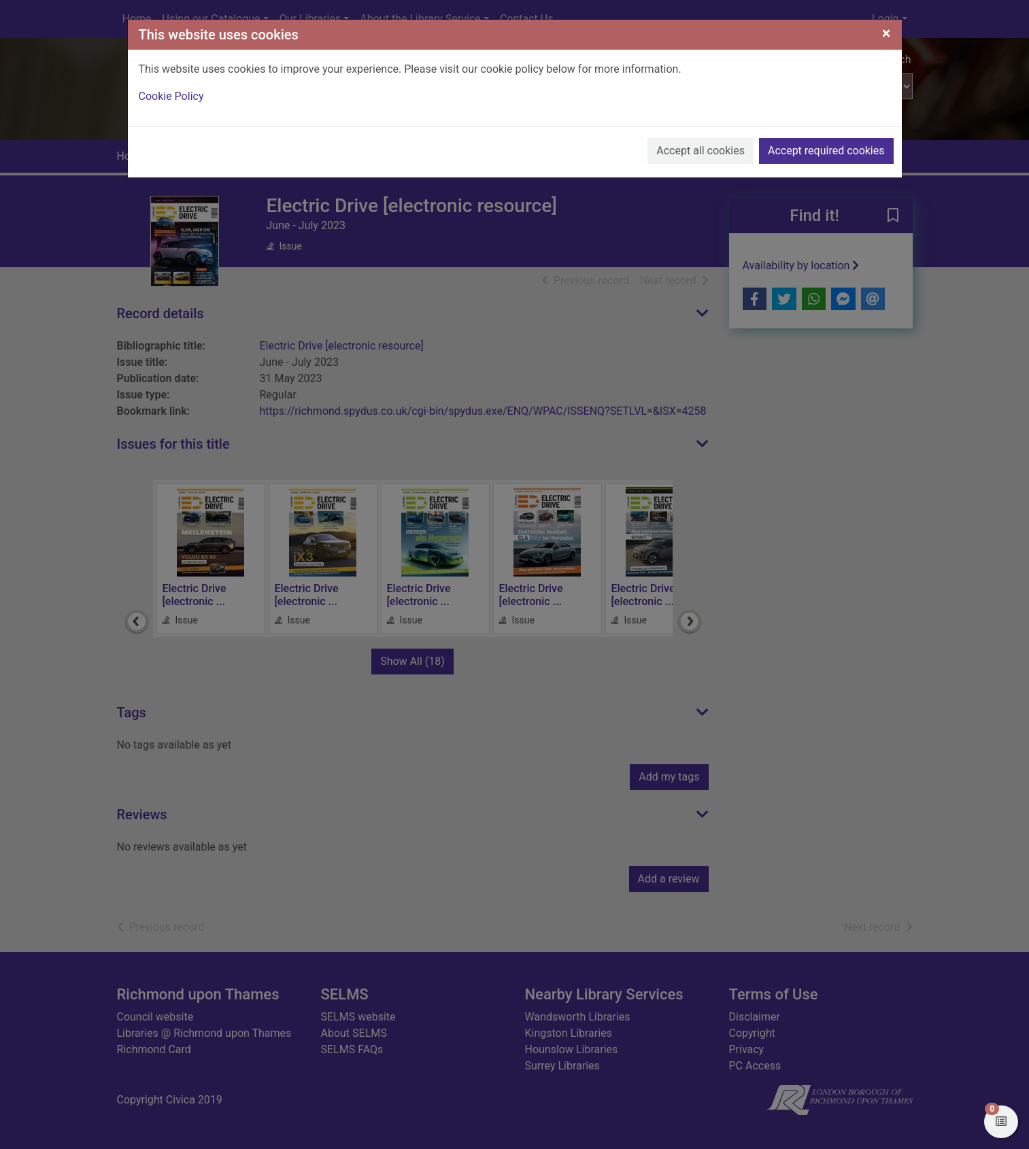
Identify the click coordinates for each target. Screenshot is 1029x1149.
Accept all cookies (700, 150)
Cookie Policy (171, 96)
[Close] (886, 33)
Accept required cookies (826, 150)
